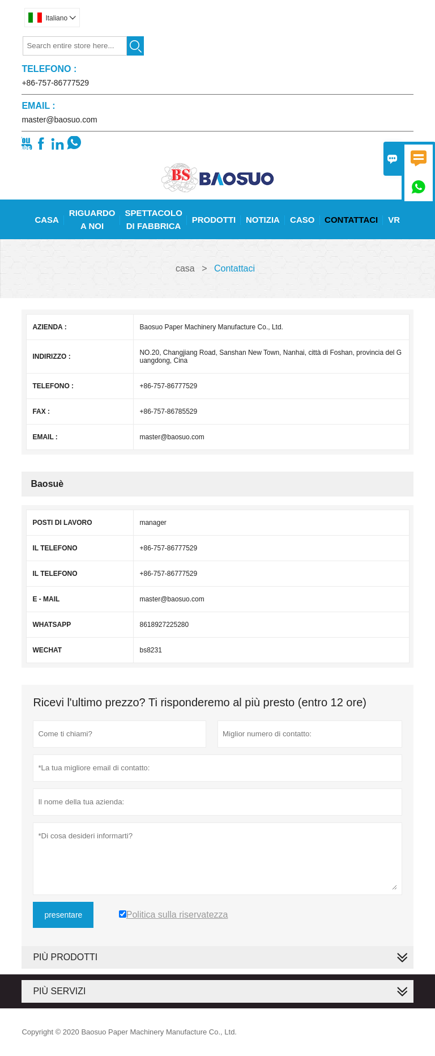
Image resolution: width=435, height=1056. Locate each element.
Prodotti (214, 219)
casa (185, 268)
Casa (47, 219)
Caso (302, 219)
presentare (63, 914)
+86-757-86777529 (55, 82)
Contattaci (351, 219)
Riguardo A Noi (92, 219)
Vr (394, 219)
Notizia (263, 219)
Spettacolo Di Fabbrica (153, 219)
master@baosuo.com (59, 119)
